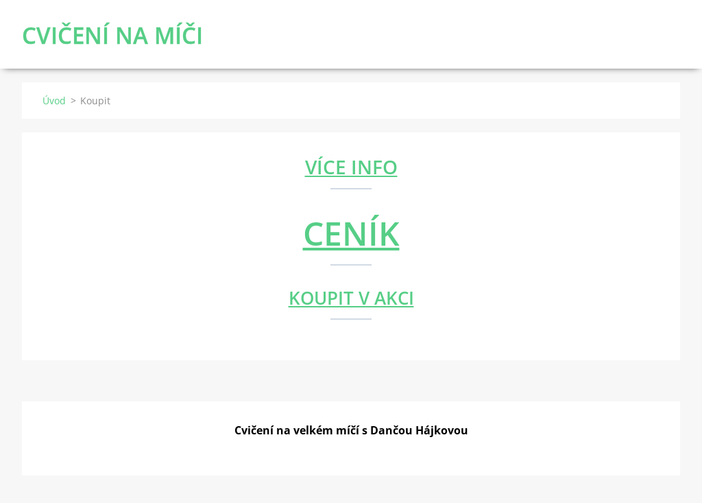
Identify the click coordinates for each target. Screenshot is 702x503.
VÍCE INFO (351, 167)
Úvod (54, 100)
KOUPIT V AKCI (351, 297)
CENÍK (351, 233)
